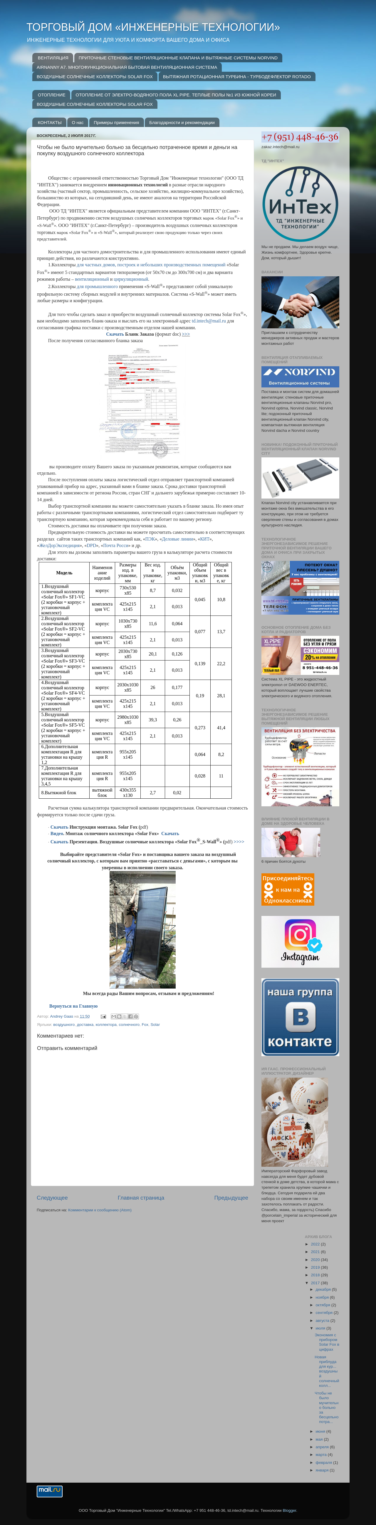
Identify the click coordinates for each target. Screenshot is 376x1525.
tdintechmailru (209, 320)
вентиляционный (92, 279)
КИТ (204, 538)
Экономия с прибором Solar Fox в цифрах (327, 1342)
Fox (145, 1024)
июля (321, 1328)
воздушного (64, 1024)
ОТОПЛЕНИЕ (52, 94)
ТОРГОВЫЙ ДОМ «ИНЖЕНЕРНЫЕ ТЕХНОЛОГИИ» (153, 27)
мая (320, 1439)
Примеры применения (116, 122)
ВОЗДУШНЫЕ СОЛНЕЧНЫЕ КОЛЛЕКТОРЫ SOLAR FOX (95, 76)
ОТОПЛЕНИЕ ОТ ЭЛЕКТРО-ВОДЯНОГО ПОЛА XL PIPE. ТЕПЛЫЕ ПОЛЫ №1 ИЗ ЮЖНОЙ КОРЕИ (176, 94)
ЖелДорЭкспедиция (59, 545)
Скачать (115, 334)
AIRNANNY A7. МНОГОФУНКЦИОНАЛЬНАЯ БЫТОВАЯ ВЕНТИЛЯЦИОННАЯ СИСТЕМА (127, 67)
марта (322, 1454)
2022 (316, 1244)
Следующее (52, 1198)
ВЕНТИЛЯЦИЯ (53, 57)
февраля (324, 1462)
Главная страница (141, 1198)
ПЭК (150, 538)
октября (323, 1305)
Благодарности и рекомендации (182, 122)
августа (323, 1320)
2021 (316, 1252)
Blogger (289, 1510)
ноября (323, 1297)
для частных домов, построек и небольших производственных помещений (152, 264)
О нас (77, 122)
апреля (323, 1447)
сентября (325, 1312)
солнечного (129, 1024)
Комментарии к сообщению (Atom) (100, 1210)
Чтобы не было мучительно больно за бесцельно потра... (326, 1407)
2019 (316, 1267)
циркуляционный (131, 279)
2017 (316, 1283)
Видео (57, 833)
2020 (316, 1260)
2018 (316, 1275)
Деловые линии (177, 538)
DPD (91, 545)
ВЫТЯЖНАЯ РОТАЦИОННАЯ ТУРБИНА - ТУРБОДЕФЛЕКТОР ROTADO (237, 76)
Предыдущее (231, 1198)
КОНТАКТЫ (50, 122)
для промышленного (97, 286)
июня (321, 1431)
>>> (186, 334)
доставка (85, 1024)
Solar (155, 1024)
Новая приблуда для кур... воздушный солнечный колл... (327, 1371)
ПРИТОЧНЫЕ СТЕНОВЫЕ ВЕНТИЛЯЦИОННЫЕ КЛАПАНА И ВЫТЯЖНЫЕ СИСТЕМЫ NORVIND (178, 57)
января (323, 1470)
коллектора (106, 1024)
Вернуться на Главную (73, 1006)
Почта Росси (115, 545)
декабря (324, 1289)
